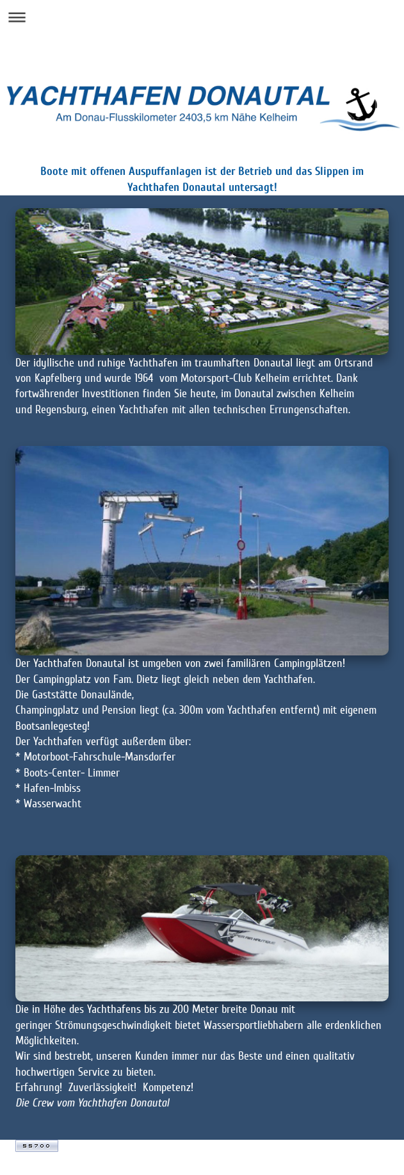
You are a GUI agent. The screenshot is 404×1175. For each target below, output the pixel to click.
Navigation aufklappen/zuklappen (202, 17)
